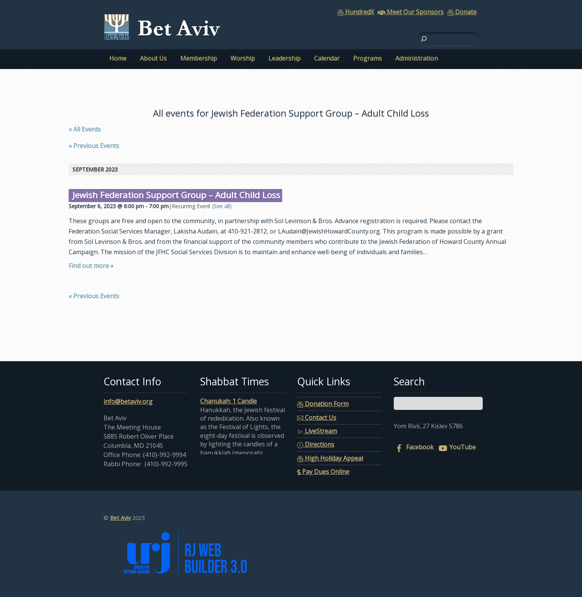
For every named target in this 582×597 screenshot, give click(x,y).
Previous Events (94, 145)
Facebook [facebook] (414, 447)
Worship (242, 58)
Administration (416, 58)
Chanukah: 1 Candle (228, 401)
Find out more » (91, 265)
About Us (153, 58)
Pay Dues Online (323, 471)
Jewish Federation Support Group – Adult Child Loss (176, 195)
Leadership (284, 58)
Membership (198, 58)
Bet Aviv (120, 517)
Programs (367, 58)
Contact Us (316, 417)
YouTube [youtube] (456, 447)
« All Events (85, 129)
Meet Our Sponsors (411, 12)
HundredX (355, 12)
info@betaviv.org (128, 401)
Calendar (327, 58)
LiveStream (317, 431)
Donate (462, 12)
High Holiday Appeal (330, 458)
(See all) (222, 206)
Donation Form (323, 404)
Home (118, 58)
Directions (315, 444)
